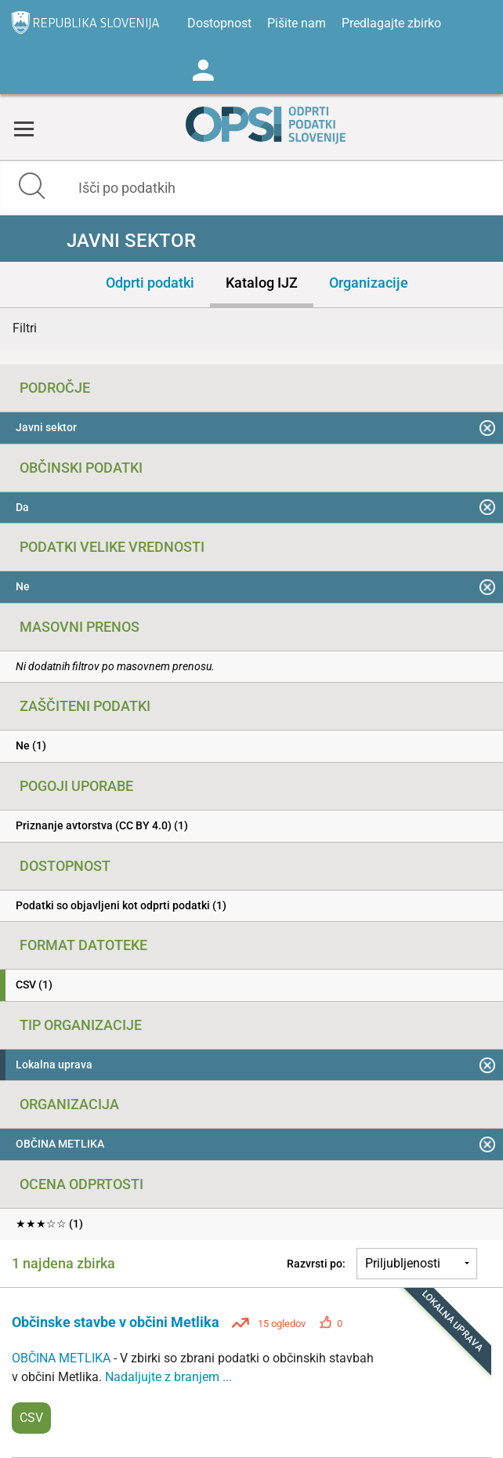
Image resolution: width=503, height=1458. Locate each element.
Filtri (25, 328)
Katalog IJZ (262, 282)
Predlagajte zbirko (391, 23)
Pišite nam (296, 23)
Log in (202, 70)
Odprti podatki (150, 282)
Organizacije (368, 282)
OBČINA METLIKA (63, 1358)
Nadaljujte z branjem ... (168, 1376)
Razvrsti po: (316, 1263)
